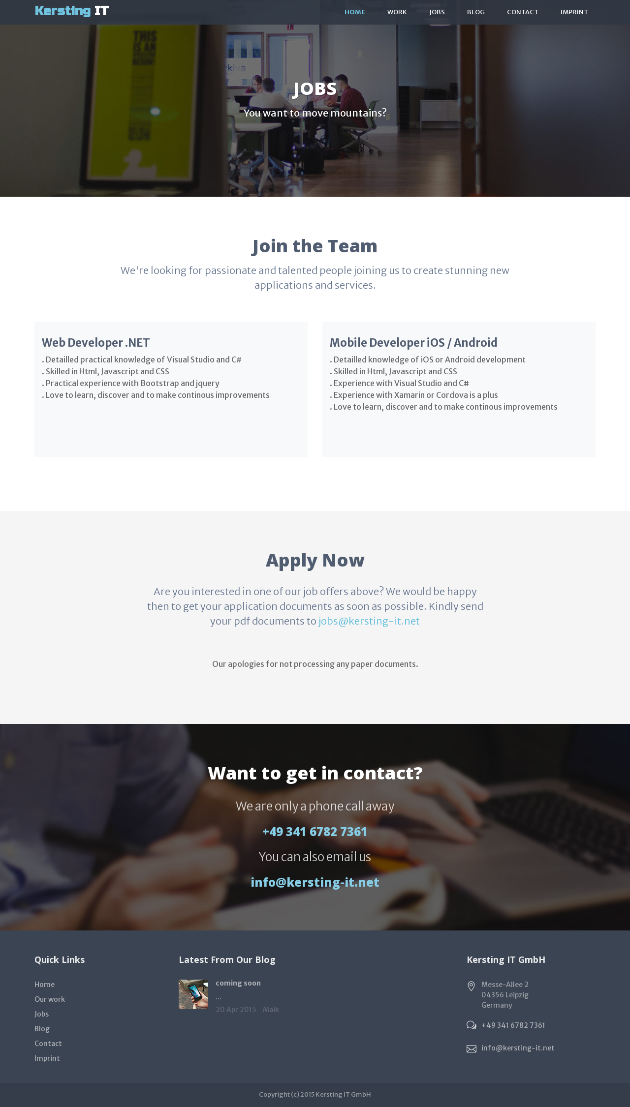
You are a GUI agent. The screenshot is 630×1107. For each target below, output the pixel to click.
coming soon (238, 983)
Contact (522, 12)
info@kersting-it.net (315, 882)
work (397, 12)
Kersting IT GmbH (343, 1094)
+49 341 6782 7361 (315, 831)
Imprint (574, 12)
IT (71, 11)
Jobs (437, 12)
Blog (476, 12)
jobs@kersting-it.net (369, 621)
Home (355, 12)
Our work (49, 999)
